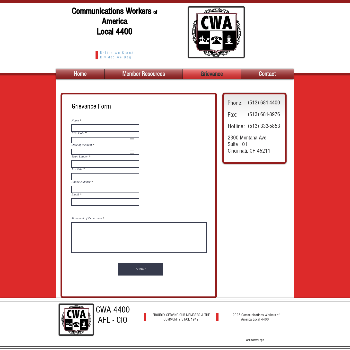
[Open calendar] (132, 140)
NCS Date (79, 133)
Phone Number (80, 181)
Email (75, 194)
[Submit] (140, 269)
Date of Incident (83, 144)
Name (75, 120)
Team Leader (79, 156)
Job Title (76, 169)
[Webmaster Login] (255, 340)
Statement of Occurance (86, 218)
